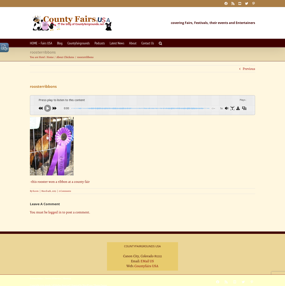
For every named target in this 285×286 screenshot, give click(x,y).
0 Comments (65, 191)
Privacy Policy (36, 278)
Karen (36, 191)
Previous (249, 68)
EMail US (147, 261)
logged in (55, 212)
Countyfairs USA (146, 266)
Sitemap (67, 278)
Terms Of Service (53, 278)
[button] (160, 43)
